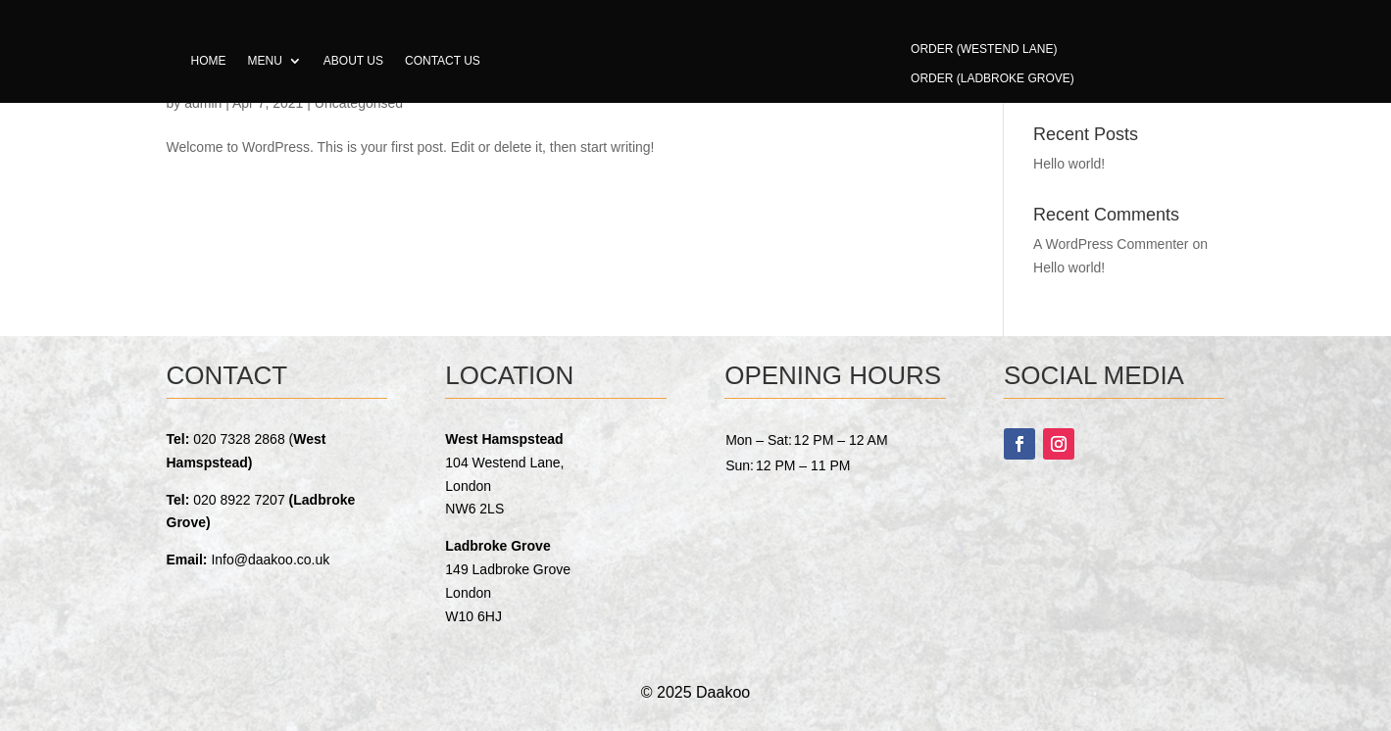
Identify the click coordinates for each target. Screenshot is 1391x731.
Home (208, 61)
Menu (265, 61)
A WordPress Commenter (1110, 244)
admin (203, 103)
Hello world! (1069, 163)
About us (353, 61)
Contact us (442, 61)
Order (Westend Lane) (984, 49)
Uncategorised (359, 103)
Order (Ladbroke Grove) (992, 78)
